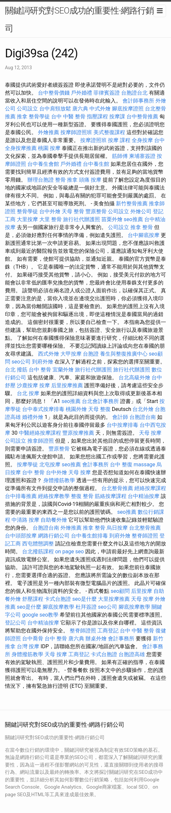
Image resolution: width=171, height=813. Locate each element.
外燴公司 (141, 211)
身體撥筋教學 (59, 480)
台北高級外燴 (134, 377)
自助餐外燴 (54, 520)
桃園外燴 (76, 409)
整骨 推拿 (66, 180)
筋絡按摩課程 (110, 496)
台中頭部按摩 (21, 536)
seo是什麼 (84, 599)
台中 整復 (121, 464)
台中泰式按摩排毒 (43, 409)
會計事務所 (95, 464)
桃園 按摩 (49, 148)
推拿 (22, 116)
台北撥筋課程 (38, 551)
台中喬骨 (32, 638)
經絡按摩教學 (54, 496)
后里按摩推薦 (67, 385)
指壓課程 (97, 116)
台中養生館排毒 (89, 536)
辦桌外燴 (96, 638)
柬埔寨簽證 (142, 156)
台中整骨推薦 (142, 116)
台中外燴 (49, 211)
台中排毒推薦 (21, 496)
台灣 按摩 (28, 646)
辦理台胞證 (40, 180)
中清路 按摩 (25, 520)
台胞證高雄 (132, 654)
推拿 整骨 (141, 227)
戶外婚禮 (81, 93)
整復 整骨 (82, 496)
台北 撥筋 (16, 369)
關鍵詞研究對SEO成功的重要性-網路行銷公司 (83, 19)
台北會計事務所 (100, 401)
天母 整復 (99, 409)
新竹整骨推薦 (132, 203)
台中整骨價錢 (54, 93)
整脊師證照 (145, 536)
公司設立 (27, 108)
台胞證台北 (134, 93)
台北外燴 (143, 409)
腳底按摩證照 (128, 108)
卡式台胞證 (58, 599)
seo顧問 (120, 591)
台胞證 (91, 354)
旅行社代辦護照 (81, 219)
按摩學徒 (27, 464)
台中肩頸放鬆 (55, 108)
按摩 (44, 385)
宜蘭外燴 (63, 369)
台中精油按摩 (143, 496)
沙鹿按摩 (27, 385)
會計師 (120, 417)
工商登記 (108, 630)
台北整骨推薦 (117, 488)
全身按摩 (142, 140)
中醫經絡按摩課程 (40, 433)
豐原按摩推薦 (78, 433)
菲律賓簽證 (106, 93)
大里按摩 (27, 219)
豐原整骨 (96, 211)
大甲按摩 (71, 354)
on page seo (69, 551)
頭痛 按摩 (90, 180)
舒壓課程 (32, 599)
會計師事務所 (138, 101)
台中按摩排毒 (122, 425)
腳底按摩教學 (58, 607)
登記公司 (15, 623)
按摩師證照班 (76, 132)
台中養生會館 (43, 164)
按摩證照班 (93, 140)
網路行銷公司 (54, 536)
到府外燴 (42, 362)
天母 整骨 (73, 211)
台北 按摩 (28, 393)
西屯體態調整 (38, 543)
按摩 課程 (119, 140)
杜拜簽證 (86, 607)
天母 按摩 (150, 433)
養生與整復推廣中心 (124, 354)
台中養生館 (96, 164)
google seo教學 (40, 615)
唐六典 (80, 108)
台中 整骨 (40, 369)
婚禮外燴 (32, 417)
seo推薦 (133, 219)
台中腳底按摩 (143, 235)
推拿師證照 (40, 441)
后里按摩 (141, 591)
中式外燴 (100, 108)
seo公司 (21, 362)
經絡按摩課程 (150, 488)
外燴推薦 (48, 132)
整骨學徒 (39, 116)
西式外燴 (48, 354)
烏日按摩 (117, 528)
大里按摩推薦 (114, 599)
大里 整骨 (50, 219)
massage (144, 464)
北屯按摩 (49, 464)
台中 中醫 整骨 (68, 116)
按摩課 (117, 116)
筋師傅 (120, 156)
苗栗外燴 (111, 219)
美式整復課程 (109, 132)
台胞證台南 (142, 417)
